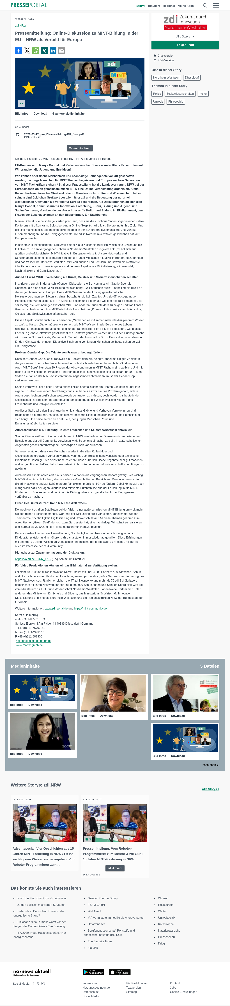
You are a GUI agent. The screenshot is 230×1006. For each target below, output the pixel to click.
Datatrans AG (96, 925)
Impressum (90, 984)
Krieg (161, 944)
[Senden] (61, 50)
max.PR (93, 948)
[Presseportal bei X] (36, 984)
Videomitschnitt (80, 148)
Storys (140, 5)
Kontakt (175, 984)
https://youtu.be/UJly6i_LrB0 (33, 559)
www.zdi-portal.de (56, 608)
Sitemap (131, 993)
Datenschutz (91, 993)
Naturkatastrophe (169, 931)
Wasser (163, 899)
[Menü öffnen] (216, 5)
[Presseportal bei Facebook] (32, 984)
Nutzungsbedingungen (97, 988)
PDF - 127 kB (54, 136)
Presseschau (166, 938)
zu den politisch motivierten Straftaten (41, 905)
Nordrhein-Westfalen (167, 77)
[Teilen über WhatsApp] (35, 50)
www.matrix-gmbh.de (29, 645)
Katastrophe (166, 925)
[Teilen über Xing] (44, 50)
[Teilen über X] (27, 50)
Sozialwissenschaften (182, 94)
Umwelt (158, 103)
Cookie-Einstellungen (183, 993)
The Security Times (100, 942)
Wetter (162, 912)
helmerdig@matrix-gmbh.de (33, 640)
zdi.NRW (20, 25)
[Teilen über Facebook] (18, 50)
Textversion (133, 988)
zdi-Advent (115, 868)
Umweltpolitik (166, 918)
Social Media (91, 997)
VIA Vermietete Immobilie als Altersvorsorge (116, 918)
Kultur (206, 94)
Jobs (173, 988)
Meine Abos (186, 5)
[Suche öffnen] (205, 5)
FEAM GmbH (96, 905)
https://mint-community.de (90, 608)
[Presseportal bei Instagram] (42, 984)
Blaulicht (154, 5)
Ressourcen (165, 905)
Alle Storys (185, 36)
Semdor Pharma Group (103, 899)
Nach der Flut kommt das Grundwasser (42, 899)
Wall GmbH (95, 912)
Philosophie (177, 103)
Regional (169, 5)
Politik (158, 94)
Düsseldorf (194, 77)
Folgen (185, 44)
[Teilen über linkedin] (53, 50)
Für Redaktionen (137, 984)
